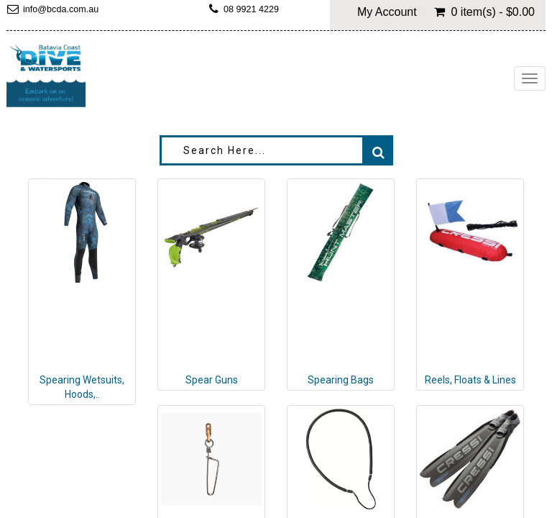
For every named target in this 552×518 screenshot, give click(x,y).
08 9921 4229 (251, 9)
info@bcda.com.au (60, 9)
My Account (387, 12)
